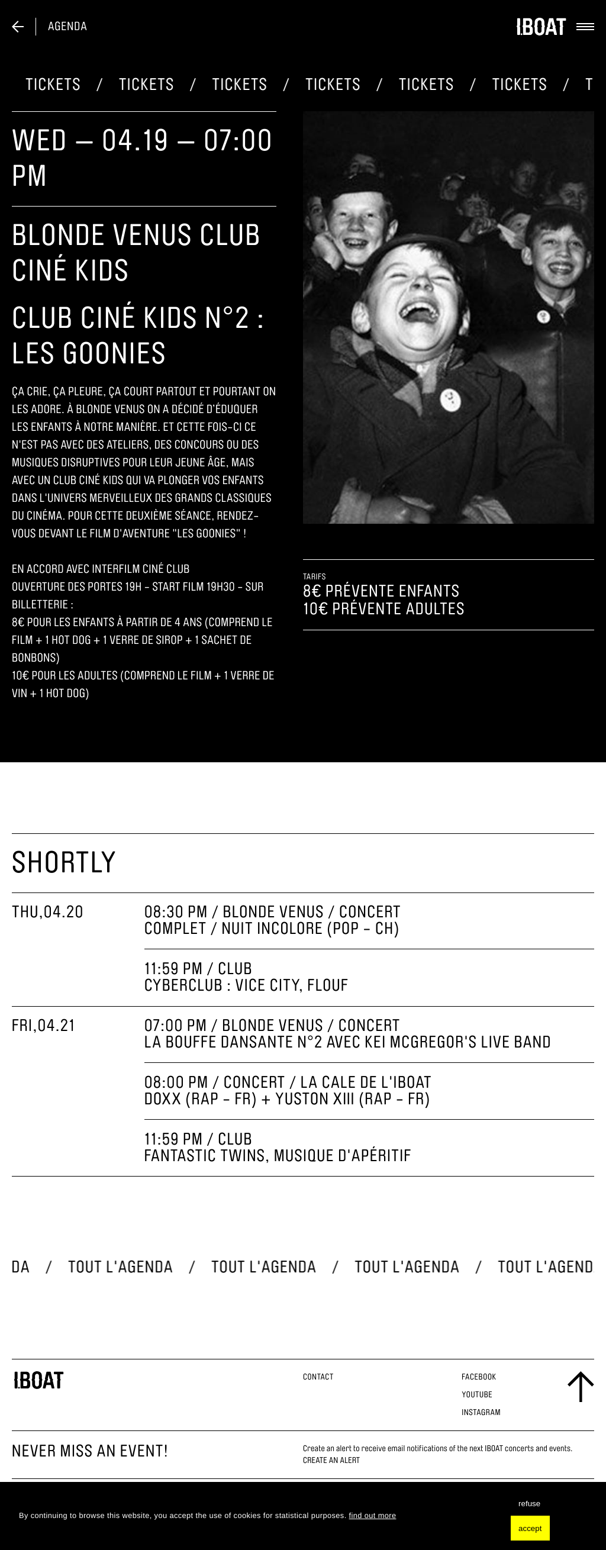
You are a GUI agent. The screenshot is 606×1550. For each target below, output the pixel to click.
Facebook (479, 1377)
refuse (529, 1503)
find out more (373, 1515)
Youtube (477, 1395)
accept (529, 1528)
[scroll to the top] (581, 1387)
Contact (318, 1377)
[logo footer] (39, 1380)
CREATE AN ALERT (331, 1460)
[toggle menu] (581, 27)
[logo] (541, 27)
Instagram (481, 1412)
